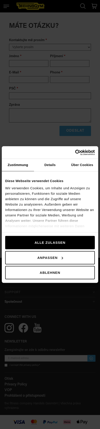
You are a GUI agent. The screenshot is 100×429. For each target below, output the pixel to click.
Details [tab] (50, 165)
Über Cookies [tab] (82, 165)
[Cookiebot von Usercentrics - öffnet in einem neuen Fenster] (75, 152)
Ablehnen (50, 272)
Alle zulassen (49, 242)
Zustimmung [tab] (18, 165)
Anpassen (50, 258)
